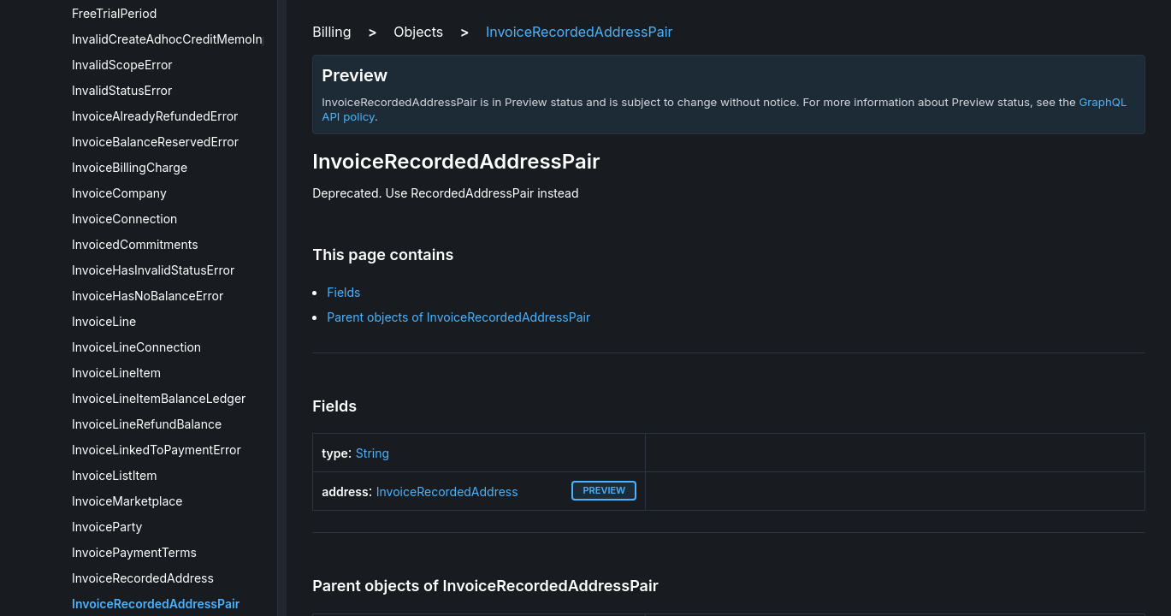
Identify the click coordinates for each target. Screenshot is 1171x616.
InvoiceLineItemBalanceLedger (158, 398)
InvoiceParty (107, 526)
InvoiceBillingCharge (129, 167)
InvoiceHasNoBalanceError (147, 295)
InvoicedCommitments (135, 244)
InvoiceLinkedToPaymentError (156, 449)
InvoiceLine (104, 321)
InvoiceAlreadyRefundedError (155, 116)
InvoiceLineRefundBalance (147, 424)
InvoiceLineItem (116, 372)
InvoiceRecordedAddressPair (156, 603)
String (372, 453)
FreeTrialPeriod (114, 13)
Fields (343, 292)
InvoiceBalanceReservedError (155, 141)
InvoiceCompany (119, 193)
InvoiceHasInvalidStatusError (153, 270)
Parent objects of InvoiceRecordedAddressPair (458, 317)
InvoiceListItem (114, 475)
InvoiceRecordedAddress (143, 578)
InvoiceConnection (124, 218)
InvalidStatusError (122, 90)
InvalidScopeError (122, 64)
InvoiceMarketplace (127, 501)
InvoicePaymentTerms (134, 552)
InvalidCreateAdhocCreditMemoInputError (190, 39)
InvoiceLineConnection (136, 347)
